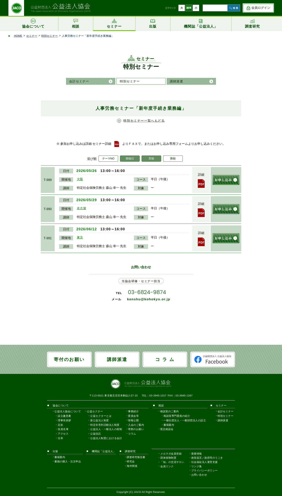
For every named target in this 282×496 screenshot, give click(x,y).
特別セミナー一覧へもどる (144, 120)
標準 (188, 7)
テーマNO (108, 158)
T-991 (48, 238)
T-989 (48, 180)
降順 (173, 158)
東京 (80, 237)
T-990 (48, 209)
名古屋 (81, 208)
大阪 (80, 179)
